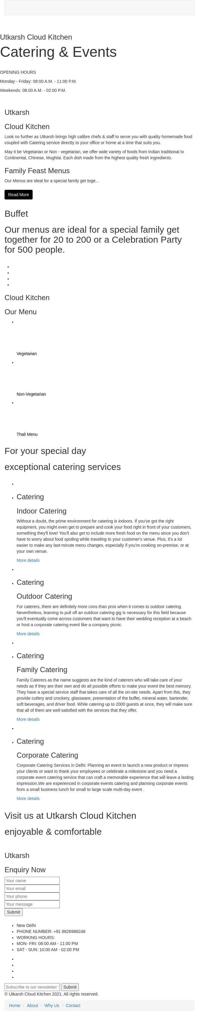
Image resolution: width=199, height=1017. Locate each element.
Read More (18, 194)
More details (28, 560)
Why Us (51, 1005)
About (32, 1005)
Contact (73, 1005)
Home (14, 1005)
